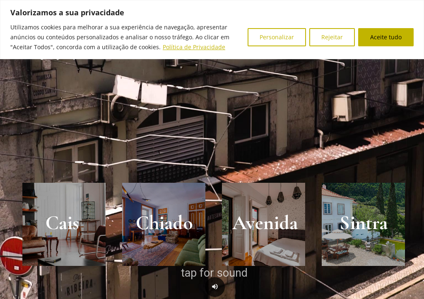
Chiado (164, 223)
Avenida (265, 223)
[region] (212, 29)
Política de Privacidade (194, 47)
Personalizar (277, 37)
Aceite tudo (386, 37)
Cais (62, 223)
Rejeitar (332, 37)
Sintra (364, 223)
